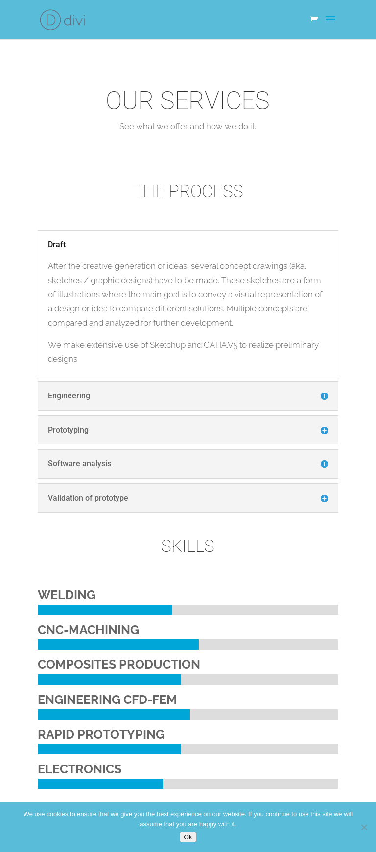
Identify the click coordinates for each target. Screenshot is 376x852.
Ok (188, 837)
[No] (364, 827)
